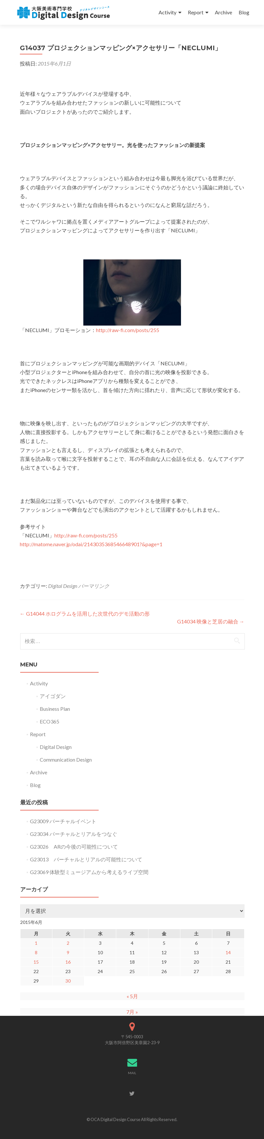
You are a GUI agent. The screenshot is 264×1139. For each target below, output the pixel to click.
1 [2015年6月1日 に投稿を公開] (36, 943)
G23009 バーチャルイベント (63, 821)
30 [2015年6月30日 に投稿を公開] (68, 981)
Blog (244, 12)
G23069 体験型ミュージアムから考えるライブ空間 (89, 872)
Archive (223, 12)
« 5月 (132, 996)
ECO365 (49, 721)
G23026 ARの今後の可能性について (74, 846)
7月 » (132, 1012)
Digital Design (62, 586)
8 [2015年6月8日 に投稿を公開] (36, 952)
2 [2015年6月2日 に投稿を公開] (68, 943)
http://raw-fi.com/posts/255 (127, 330)
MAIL (132, 1073)
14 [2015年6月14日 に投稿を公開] (228, 952)
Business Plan (55, 709)
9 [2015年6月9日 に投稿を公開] (68, 952)
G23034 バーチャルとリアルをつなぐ (73, 834)
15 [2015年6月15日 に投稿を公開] (36, 962)
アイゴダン (53, 696)
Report (195, 12)
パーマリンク (93, 586)
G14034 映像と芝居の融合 (210, 621)
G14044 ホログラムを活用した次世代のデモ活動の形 (85, 613)
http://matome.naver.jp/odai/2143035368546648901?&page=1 (91, 544)
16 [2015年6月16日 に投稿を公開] (68, 962)
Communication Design (66, 759)
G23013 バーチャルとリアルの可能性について (86, 859)
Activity (167, 12)
